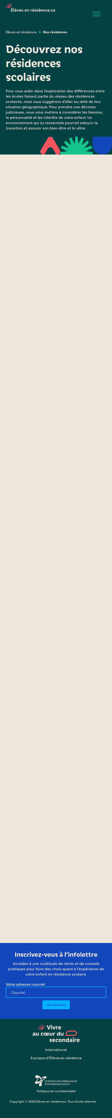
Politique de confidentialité (56, 1091)
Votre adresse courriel (25, 984)
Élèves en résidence (21, 31)
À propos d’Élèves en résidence (56, 1057)
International (56, 1049)
